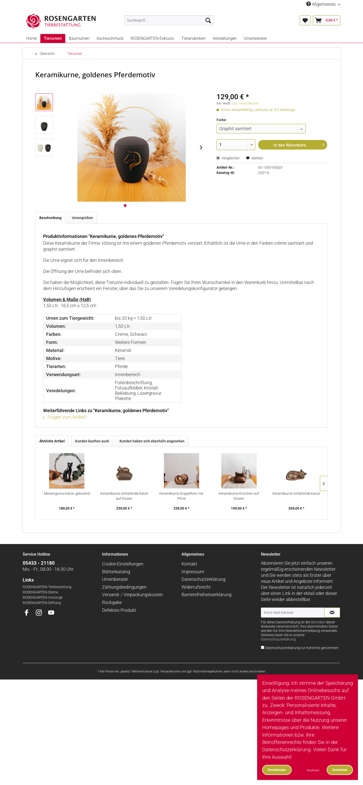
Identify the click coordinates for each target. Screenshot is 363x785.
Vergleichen (228, 158)
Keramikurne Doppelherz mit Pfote (181, 496)
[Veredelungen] (224, 38)
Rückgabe (112, 602)
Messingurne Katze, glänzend (67, 493)
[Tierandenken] (193, 38)
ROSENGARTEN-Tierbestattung (47, 587)
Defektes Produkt (119, 610)
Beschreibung (50, 218)
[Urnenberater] (255, 38)
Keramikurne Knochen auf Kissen (239, 496)
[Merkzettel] (305, 20)
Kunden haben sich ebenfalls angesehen (152, 441)
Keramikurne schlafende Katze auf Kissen (124, 496)
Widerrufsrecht (196, 587)
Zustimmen (339, 770)
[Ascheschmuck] (110, 38)
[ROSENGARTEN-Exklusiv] (152, 38)
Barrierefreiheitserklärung (206, 594)
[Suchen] (208, 20)
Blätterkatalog (116, 571)
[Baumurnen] (79, 38)
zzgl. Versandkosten (245, 103)
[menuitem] (169, 20)
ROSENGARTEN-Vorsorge (43, 597)
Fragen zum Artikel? (65, 417)
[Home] (31, 38)
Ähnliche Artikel (52, 441)
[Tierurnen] (52, 38)
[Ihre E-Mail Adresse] (292, 613)
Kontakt (189, 563)
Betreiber (318, 622)
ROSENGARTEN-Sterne (40, 592)
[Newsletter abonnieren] (332, 613)
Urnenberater (115, 579)
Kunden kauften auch (92, 441)
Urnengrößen (82, 218)
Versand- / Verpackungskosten (132, 594)
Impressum (193, 571)
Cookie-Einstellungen (122, 563)
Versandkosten (170, 671)
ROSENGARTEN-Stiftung (42, 603)
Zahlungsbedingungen (124, 587)
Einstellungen (277, 770)
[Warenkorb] (326, 20)
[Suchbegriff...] (169, 20)
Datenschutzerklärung (203, 579)
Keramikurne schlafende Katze (296, 493)
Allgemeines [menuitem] (321, 4)
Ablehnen (313, 770)
